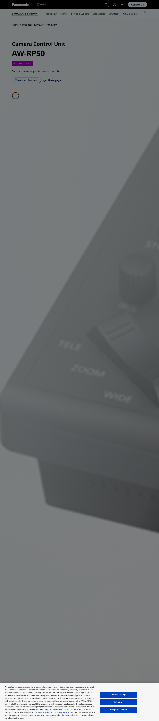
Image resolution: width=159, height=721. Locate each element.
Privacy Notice (62, 712)
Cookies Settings (118, 694)
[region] (79, 702)
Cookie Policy (44, 712)
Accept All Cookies (118, 709)
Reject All (118, 702)
